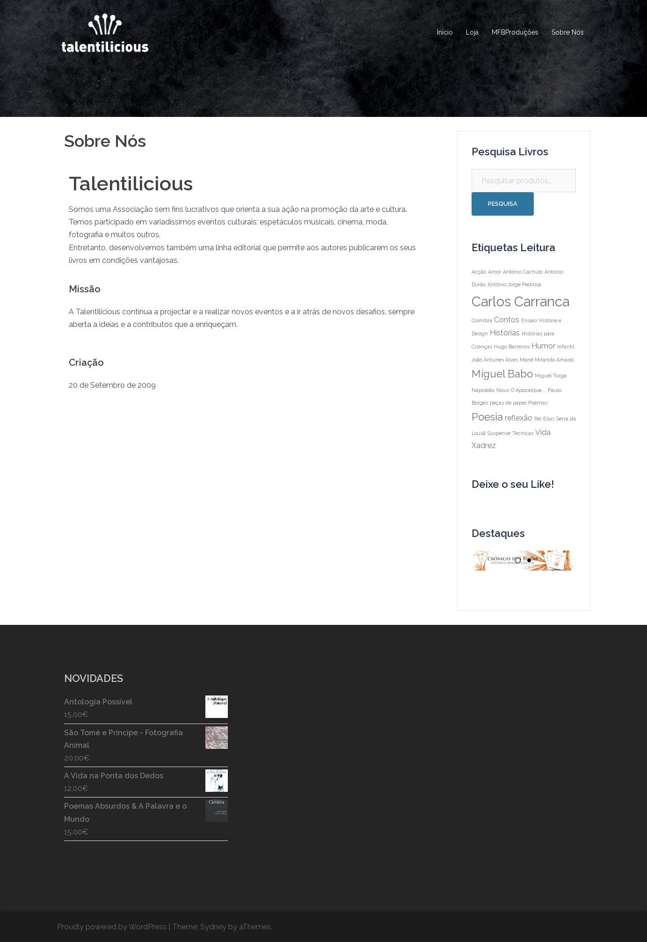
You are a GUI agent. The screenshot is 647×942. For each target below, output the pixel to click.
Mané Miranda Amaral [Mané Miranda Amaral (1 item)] (547, 359)
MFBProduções (515, 32)
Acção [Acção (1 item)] (479, 272)
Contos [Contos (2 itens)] (506, 319)
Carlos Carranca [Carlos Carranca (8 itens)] (520, 301)
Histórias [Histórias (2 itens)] (505, 332)
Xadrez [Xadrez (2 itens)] (484, 445)
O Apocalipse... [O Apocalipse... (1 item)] (528, 390)
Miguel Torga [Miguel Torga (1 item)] (551, 375)
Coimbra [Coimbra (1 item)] (482, 320)
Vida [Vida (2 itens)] (543, 432)
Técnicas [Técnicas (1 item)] (522, 433)
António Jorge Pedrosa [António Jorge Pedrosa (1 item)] (514, 284)
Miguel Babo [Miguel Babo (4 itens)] (502, 374)
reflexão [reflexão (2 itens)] (518, 417)
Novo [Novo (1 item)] (502, 390)
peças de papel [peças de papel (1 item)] (508, 403)
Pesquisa (502, 203)
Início (445, 32)
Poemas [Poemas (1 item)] (537, 403)
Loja (472, 32)
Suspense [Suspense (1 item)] (498, 433)
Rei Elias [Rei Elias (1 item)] (544, 418)
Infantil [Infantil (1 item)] (565, 346)
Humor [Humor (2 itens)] (543, 345)
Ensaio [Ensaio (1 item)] (529, 320)
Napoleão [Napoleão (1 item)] (483, 390)
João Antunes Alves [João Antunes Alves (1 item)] (495, 359)
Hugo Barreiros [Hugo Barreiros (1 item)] (512, 346)
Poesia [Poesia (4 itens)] (487, 417)
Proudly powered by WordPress (112, 926)
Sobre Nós (568, 32)
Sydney (213, 926)
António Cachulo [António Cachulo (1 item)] (523, 272)
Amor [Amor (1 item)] (494, 272)
